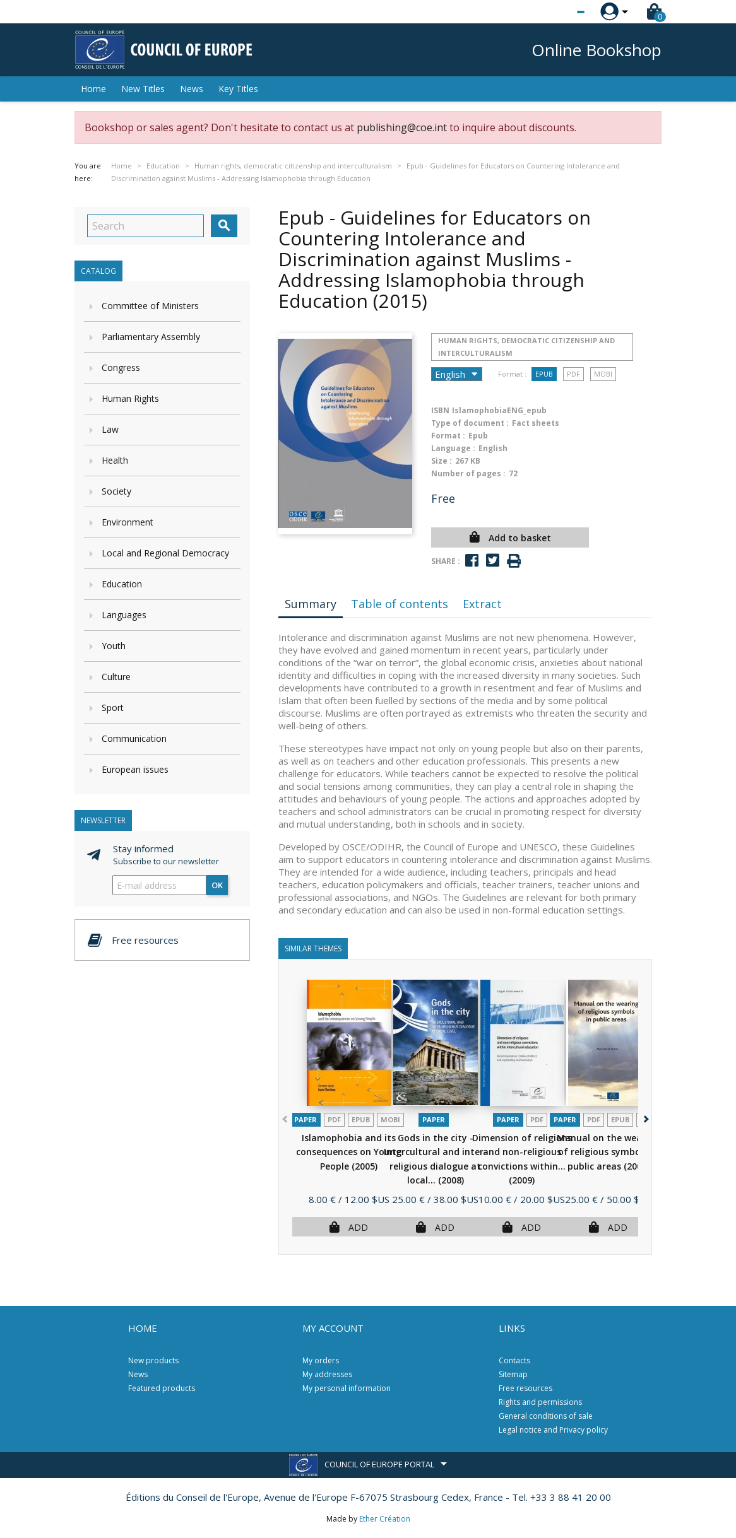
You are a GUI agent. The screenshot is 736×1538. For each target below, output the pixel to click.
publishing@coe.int (402, 127)
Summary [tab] (310, 603)
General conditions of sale (546, 1416)
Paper (305, 1119)
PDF (573, 374)
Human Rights (130, 398)
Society (116, 491)
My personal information (346, 1388)
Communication (134, 738)
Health (115, 460)
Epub (544, 374)
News (191, 89)
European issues (135, 769)
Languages (124, 615)
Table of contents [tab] (399, 603)
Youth (114, 646)
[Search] (145, 225)
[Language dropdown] (557, 12)
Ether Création (384, 1518)
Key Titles (238, 89)
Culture (116, 677)
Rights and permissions (540, 1402)
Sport (113, 707)
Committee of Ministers (150, 306)
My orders (320, 1360)
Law (110, 429)
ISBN (440, 410)
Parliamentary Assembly (151, 337)
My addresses (327, 1374)
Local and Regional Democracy (165, 553)
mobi (603, 374)
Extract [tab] (482, 603)
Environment (127, 522)
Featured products (161, 1388)
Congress (121, 367)
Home (93, 89)
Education (122, 584)
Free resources (525, 1388)
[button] (644, 1117)
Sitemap (513, 1374)
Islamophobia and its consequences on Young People (348, 1152)
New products (153, 1360)
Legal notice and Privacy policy (553, 1429)
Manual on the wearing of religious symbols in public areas (608, 1152)
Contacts (514, 1360)
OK (217, 885)
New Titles (143, 89)
